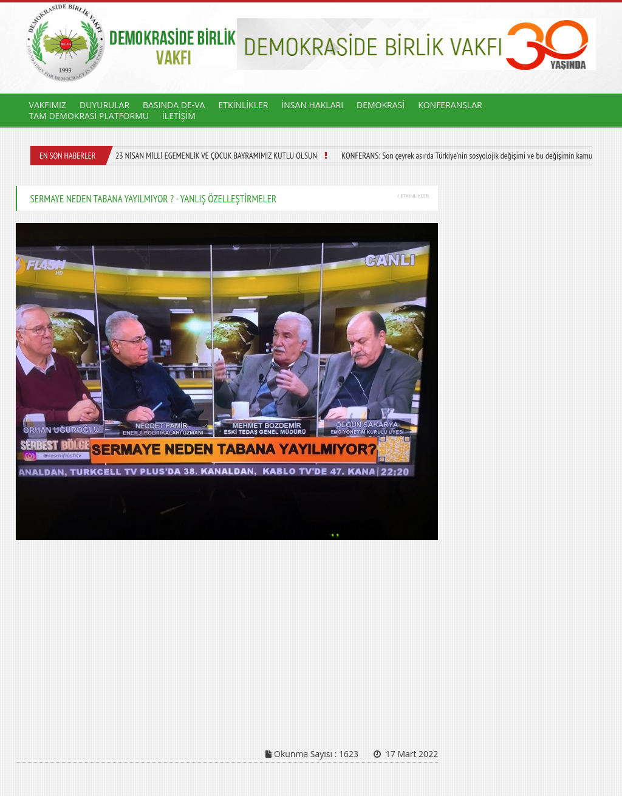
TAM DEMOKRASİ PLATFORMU (89, 116)
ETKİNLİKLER (243, 105)
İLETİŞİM (179, 116)
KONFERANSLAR (450, 105)
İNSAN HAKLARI (312, 105)
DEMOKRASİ (381, 105)
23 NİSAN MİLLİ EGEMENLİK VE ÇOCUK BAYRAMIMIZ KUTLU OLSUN (214, 155)
